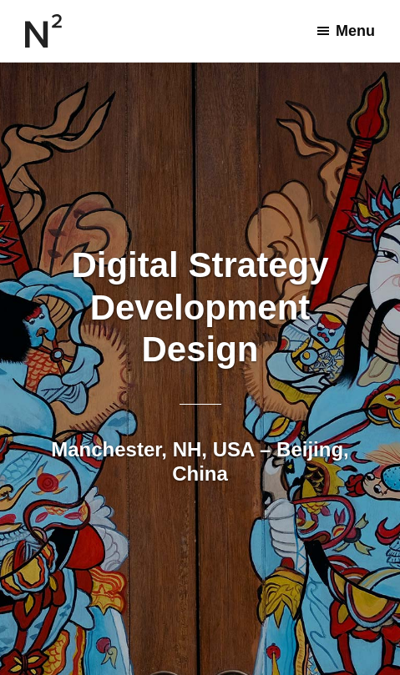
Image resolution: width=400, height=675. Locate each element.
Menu (355, 31)
